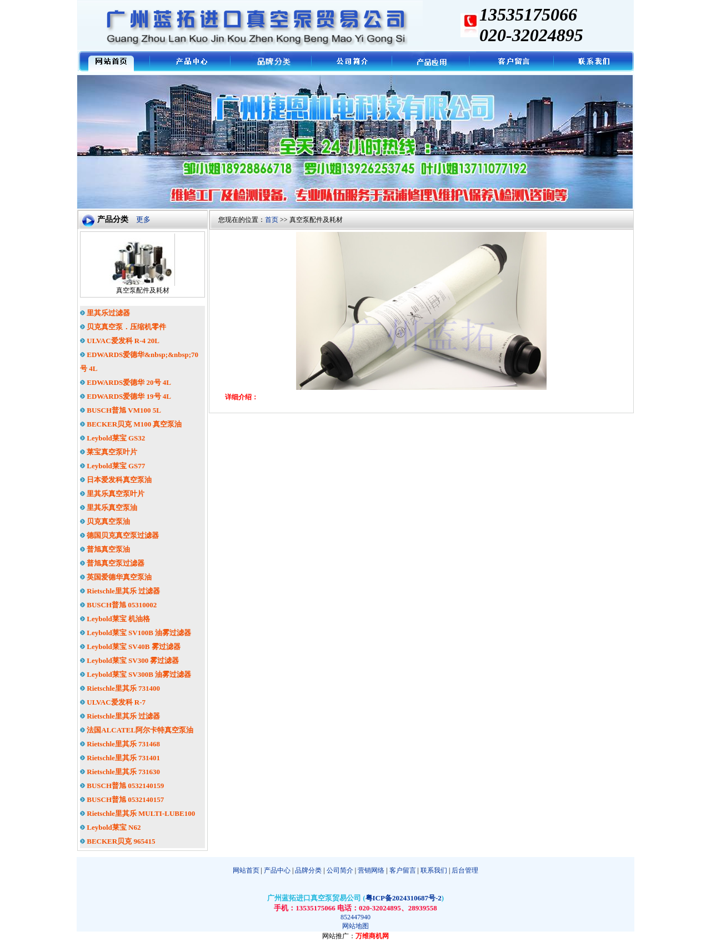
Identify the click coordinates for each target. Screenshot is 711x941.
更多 (143, 219)
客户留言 (402, 870)
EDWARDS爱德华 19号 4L (125, 396)
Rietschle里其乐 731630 (120, 771)
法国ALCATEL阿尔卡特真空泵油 (136, 730)
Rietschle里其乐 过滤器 (120, 591)
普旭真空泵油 (105, 549)
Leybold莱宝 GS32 (112, 438)
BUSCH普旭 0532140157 (122, 799)
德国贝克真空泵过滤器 (119, 535)
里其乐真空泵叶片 (112, 493)
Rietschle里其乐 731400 (120, 688)
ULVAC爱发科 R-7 (113, 702)
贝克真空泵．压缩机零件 (123, 327)
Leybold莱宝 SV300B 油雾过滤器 (135, 674)
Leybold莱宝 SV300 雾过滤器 (129, 660)
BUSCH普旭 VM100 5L (120, 410)
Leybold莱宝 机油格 (115, 619)
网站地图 (355, 926)
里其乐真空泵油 (108, 507)
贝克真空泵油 (105, 521)
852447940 (355, 917)
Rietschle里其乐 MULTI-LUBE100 (137, 813)
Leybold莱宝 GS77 (112, 466)
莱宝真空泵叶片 (108, 452)
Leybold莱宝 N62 (110, 827)
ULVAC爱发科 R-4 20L (119, 340)
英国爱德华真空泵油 (116, 577)
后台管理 (465, 870)
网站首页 (246, 870)
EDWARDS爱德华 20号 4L (125, 382)
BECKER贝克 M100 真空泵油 (131, 424)
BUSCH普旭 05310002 (118, 605)
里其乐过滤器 (105, 313)
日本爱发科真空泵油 (116, 480)
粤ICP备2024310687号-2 (403, 898)
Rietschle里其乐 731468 (120, 744)
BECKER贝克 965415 (117, 841)
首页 (271, 220)
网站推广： (339, 936)
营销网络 (371, 870)
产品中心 (276, 870)
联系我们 (433, 870)
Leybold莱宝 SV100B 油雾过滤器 (135, 632)
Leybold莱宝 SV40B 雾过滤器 (130, 646)
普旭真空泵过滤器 (112, 563)
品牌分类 (308, 870)
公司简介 (340, 870)
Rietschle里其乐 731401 (120, 758)
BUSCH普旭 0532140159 (122, 785)
